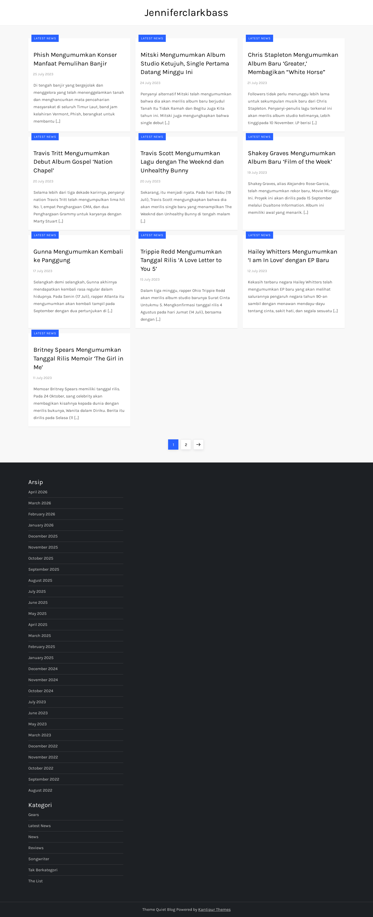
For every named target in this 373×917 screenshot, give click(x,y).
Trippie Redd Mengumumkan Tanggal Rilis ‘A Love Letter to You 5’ (181, 260)
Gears (33, 814)
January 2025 (41, 657)
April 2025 (37, 624)
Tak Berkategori (43, 869)
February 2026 (41, 514)
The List (35, 880)
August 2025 (40, 580)
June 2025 (38, 602)
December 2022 (43, 746)
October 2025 (40, 558)
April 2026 (37, 491)
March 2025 (39, 635)
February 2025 (41, 646)
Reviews (36, 847)
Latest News (45, 38)
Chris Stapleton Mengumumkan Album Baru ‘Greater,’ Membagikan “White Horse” (293, 63)
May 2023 (37, 723)
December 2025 (43, 536)
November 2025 (43, 547)
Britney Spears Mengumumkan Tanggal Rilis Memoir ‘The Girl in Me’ (78, 358)
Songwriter (38, 858)
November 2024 (43, 679)
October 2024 (40, 690)
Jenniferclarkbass (186, 12)
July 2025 (37, 591)
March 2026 (39, 503)
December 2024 (43, 668)
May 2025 (37, 613)
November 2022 (43, 757)
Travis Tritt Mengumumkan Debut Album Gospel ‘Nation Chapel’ (72, 162)
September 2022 (43, 779)
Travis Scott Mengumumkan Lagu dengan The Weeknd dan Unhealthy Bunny (182, 162)
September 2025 (43, 569)
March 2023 (39, 735)
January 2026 (41, 525)
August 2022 (40, 790)
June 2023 (38, 712)
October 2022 (40, 768)
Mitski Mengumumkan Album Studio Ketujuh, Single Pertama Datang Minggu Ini (185, 63)
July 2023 (37, 701)
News (33, 836)
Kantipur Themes (214, 909)
